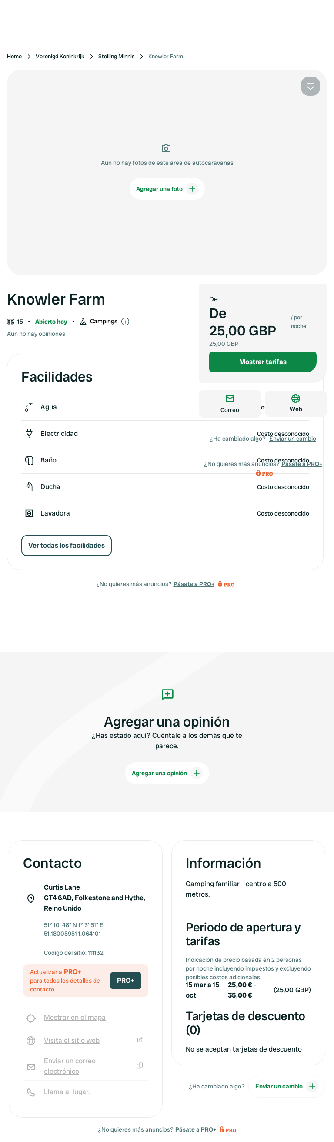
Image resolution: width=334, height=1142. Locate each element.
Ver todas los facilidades (66, 545)
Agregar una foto (167, 189)
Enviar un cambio (292, 438)
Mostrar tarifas (263, 361)
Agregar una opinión (167, 773)
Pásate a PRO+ (194, 584)
